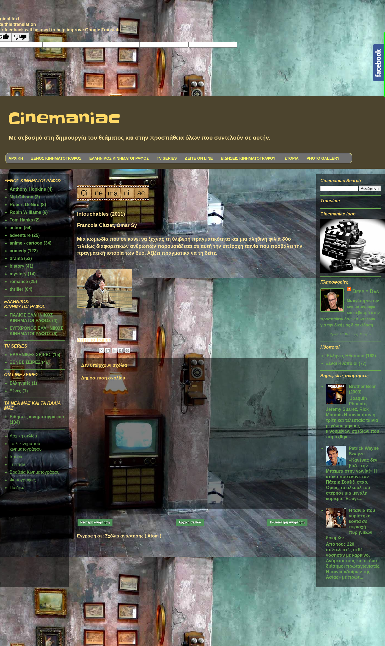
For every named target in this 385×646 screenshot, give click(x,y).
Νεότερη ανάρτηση (95, 522)
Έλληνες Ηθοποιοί (345, 356)
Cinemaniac (64, 119)
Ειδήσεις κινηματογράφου (37, 416)
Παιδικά (17, 487)
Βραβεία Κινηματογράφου (35, 472)
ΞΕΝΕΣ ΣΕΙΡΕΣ (25, 362)
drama (16, 258)
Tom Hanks (21, 220)
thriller (16, 289)
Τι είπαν (17, 464)
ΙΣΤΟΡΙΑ (291, 158)
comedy (18, 250)
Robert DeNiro (24, 204)
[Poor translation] (20, 37)
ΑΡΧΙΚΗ (16, 158)
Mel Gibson (21, 197)
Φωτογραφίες (23, 480)
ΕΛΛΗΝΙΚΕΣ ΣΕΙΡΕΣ (30, 354)
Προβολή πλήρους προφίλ (350, 335)
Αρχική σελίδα (189, 522)
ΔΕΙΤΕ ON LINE (199, 158)
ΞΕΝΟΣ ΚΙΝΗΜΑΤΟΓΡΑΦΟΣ (56, 158)
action (16, 227)
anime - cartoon (26, 243)
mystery (18, 273)
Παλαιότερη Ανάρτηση (287, 522)
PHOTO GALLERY (323, 158)
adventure (20, 235)
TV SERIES (167, 158)
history (17, 266)
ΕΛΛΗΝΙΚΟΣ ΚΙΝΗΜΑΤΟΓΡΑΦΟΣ (119, 158)
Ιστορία (17, 456)
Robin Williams (25, 212)
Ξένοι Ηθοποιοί (342, 364)
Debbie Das (365, 291)
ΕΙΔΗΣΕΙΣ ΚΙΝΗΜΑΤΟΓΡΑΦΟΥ (248, 158)
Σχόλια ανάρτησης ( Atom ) (133, 536)
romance (19, 281)
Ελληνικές (20, 383)
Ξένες (15, 391)
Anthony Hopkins (28, 189)
